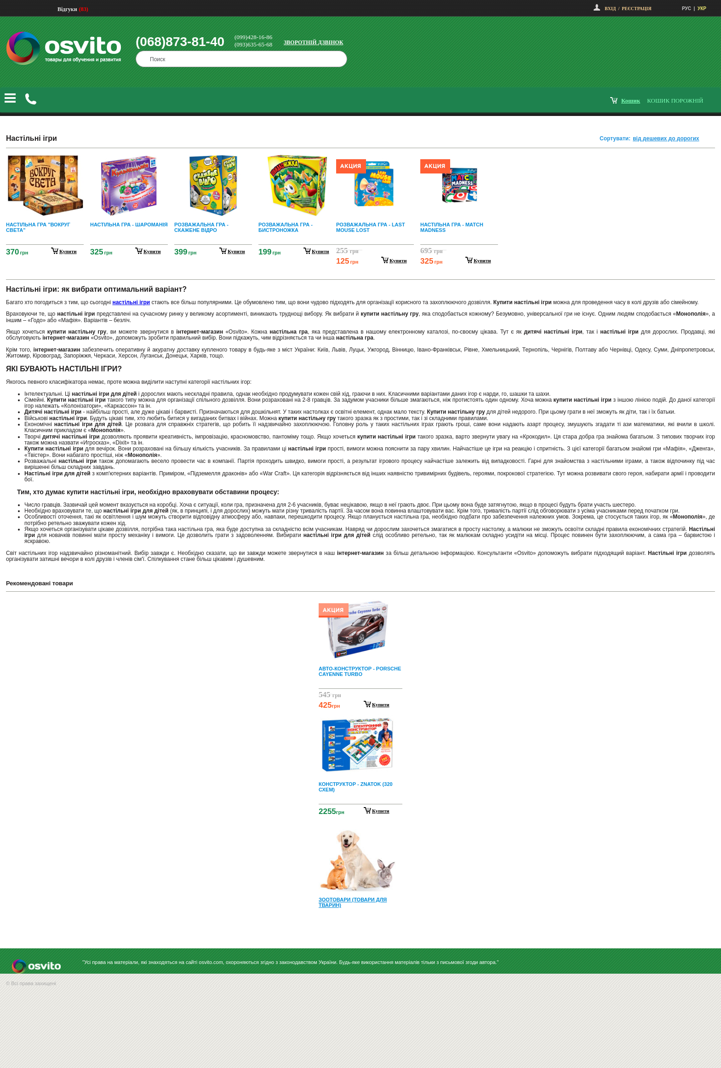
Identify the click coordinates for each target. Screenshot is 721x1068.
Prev (359, 605)
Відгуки (67, 9)
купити (68, 251)
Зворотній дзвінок (313, 42)
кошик (630, 100)
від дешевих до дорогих (666, 138)
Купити (380, 704)
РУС (686, 8)
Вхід (610, 8)
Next (360, 927)
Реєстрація (636, 8)
